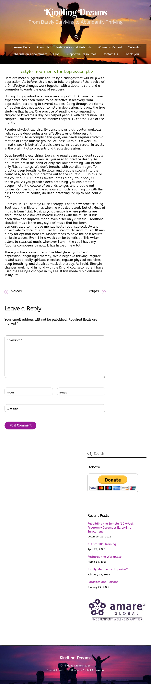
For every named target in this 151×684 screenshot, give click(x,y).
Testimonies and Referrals (73, 47)
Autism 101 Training (101, 544)
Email (64, 392)
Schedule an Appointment (29, 54)
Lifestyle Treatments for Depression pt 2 (54, 71)
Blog (56, 54)
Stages (93, 291)
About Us (42, 47)
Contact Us (110, 54)
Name (12, 392)
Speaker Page (20, 47)
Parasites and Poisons (102, 582)
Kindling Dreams (74, 665)
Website (12, 409)
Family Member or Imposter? (107, 569)
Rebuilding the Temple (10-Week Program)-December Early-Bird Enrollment (110, 527)
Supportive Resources (80, 54)
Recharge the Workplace (104, 556)
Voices (16, 291)
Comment (14, 340)
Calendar (134, 47)
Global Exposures (93, 670)
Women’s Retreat (110, 47)
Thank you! (132, 54)
